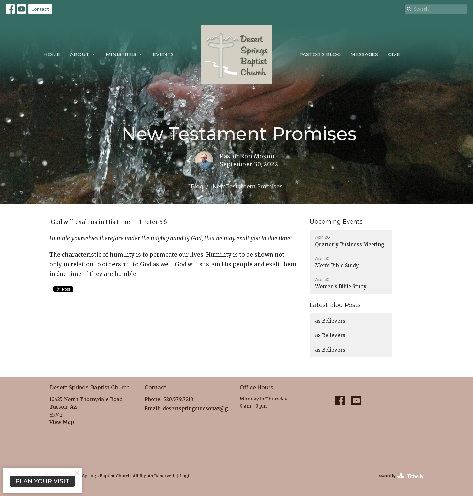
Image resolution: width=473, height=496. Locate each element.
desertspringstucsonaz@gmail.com (198, 408)
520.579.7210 (178, 399)
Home (51, 54)
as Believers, (331, 321)
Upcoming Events (336, 221)
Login (185, 476)
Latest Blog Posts (335, 305)
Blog (197, 186)
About (83, 54)
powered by (401, 476)
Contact (40, 8)
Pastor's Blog (320, 54)
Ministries (124, 54)
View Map (61, 422)
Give (394, 54)
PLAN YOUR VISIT (42, 481)
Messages (364, 54)
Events (163, 54)
